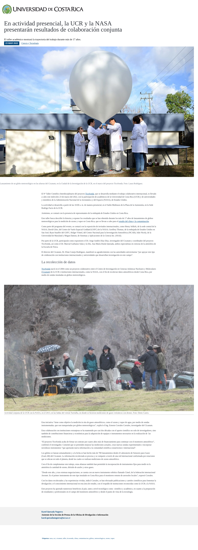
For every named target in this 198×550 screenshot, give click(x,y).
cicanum (59, 538)
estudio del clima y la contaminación (134, 221)
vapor (112, 538)
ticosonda (70, 538)
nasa (51, 538)
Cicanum (46, 272)
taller (64, 538)
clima (76, 538)
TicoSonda (89, 194)
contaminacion (84, 538)
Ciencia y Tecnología (30, 43)
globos (91, 538)
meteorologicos (100, 538)
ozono (108, 538)
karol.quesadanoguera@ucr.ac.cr (56, 518)
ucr (54, 538)
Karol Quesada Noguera (52, 512)
